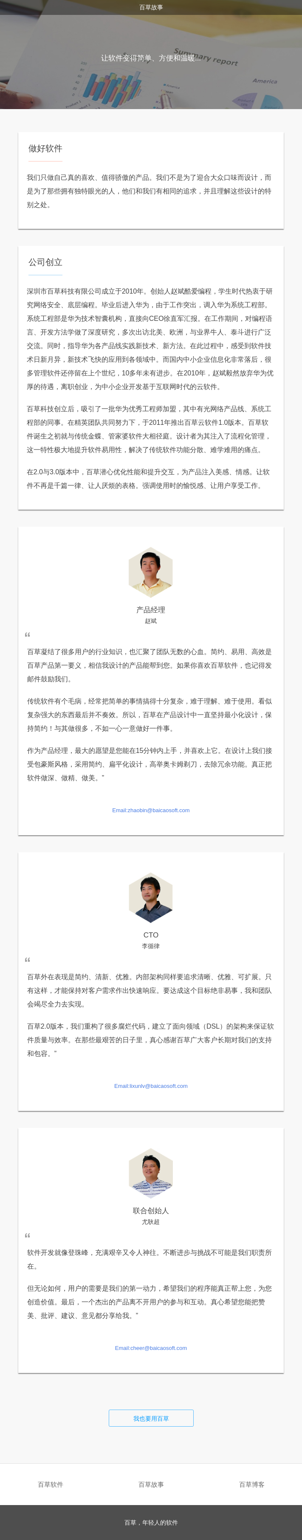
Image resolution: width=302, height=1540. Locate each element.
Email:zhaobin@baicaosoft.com (150, 810)
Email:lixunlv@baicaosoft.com (151, 1086)
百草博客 (252, 1484)
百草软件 (50, 1484)
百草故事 (151, 1484)
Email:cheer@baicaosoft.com (151, 1348)
